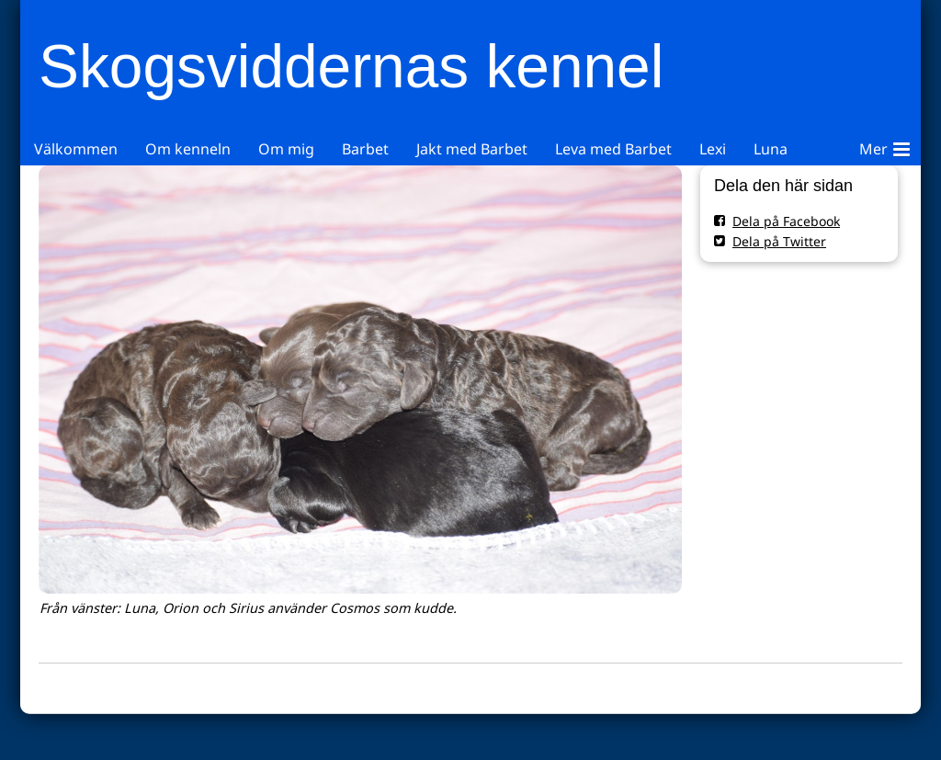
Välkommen (76, 149)
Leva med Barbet (613, 149)
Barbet (365, 149)
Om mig (286, 149)
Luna (771, 149)
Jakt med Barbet (471, 149)
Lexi (712, 149)
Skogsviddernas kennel (351, 66)
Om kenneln (188, 149)
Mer (884, 146)
